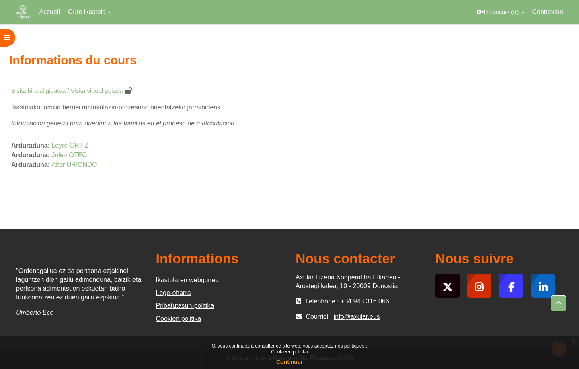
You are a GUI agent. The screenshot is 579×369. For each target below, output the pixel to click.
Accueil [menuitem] (49, 11)
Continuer (289, 362)
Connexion (547, 11)
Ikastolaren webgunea (187, 280)
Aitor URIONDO (74, 164)
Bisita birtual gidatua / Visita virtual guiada (67, 90)
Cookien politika (178, 318)
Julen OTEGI (69, 155)
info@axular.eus (357, 316)
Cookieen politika (289, 352)
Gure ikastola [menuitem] (87, 11)
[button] (500, 12)
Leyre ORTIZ (69, 145)
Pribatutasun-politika (185, 305)
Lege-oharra (173, 292)
